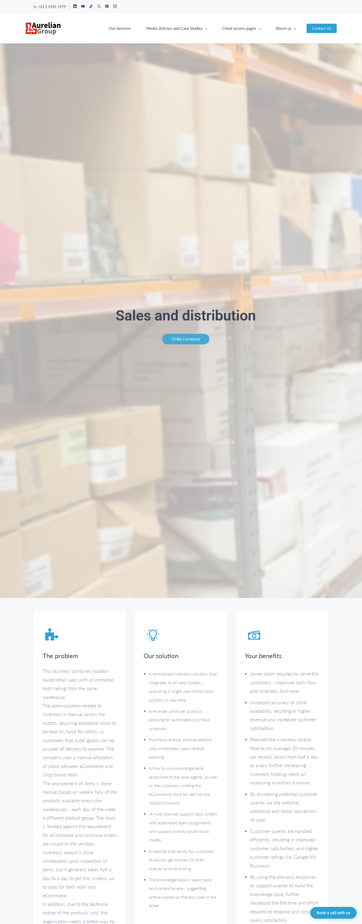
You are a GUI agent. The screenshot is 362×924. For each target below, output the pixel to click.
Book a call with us (333, 913)
